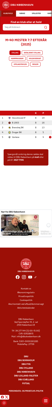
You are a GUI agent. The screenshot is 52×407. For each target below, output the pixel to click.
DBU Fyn (26, 364)
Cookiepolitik (26, 300)
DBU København (26, 372)
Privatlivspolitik (26, 296)
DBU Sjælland (26, 380)
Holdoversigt (35, 58)
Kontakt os (26, 289)
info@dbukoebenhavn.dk (29, 337)
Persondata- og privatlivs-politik (26, 391)
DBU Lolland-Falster (26, 376)
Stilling (15, 53)
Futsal (26, 383)
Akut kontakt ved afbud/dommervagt (26, 304)
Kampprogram (17, 58)
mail (37, 157)
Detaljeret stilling (32, 53)
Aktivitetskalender (26, 308)
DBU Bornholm (26, 360)
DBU (26, 357)
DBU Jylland (26, 368)
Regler (35, 64)
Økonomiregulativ (26, 293)
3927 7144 (19, 160)
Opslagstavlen (20, 64)
